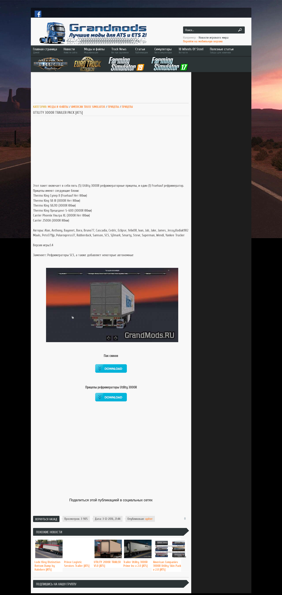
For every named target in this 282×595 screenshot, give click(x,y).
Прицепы (113, 107)
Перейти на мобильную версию (203, 41)
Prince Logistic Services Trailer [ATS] (76, 564)
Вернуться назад (46, 519)
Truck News (120, 50)
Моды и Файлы (58, 107)
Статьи (141, 50)
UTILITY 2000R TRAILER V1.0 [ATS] (107, 564)
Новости (70, 50)
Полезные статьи (228, 50)
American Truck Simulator (88, 107)
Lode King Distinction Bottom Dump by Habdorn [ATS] (47, 565)
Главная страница (45, 50)
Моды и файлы (94, 50)
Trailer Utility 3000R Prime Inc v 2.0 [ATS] (135, 564)
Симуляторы (163, 50)
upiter (149, 519)
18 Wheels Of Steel (191, 50)
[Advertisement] (113, 87)
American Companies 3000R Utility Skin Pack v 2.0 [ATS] (167, 565)
